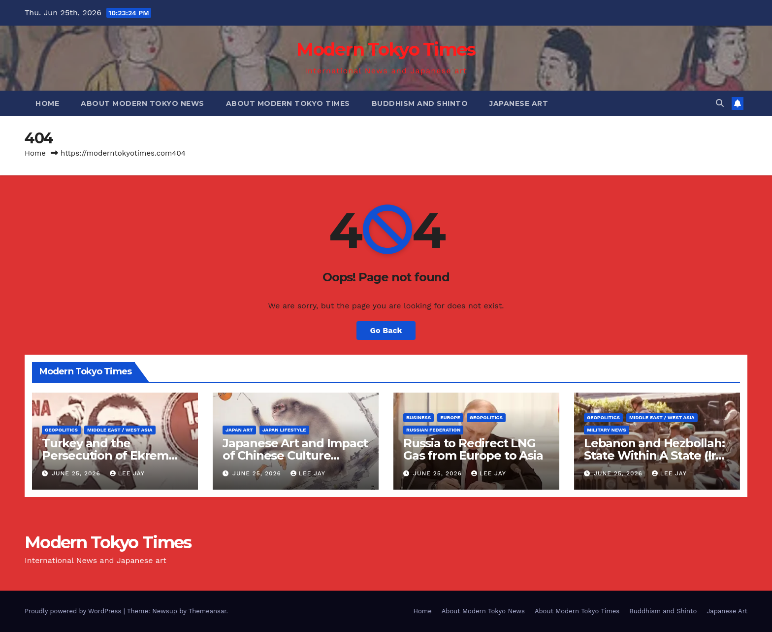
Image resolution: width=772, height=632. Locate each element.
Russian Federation (433, 429)
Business (418, 417)
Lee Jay (127, 473)
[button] (720, 103)
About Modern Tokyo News (142, 103)
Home (47, 103)
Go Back (386, 330)
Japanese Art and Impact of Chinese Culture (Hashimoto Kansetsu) (295, 455)
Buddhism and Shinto (420, 103)
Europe (450, 417)
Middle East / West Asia (120, 429)
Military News (606, 429)
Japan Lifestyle (284, 429)
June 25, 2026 (77, 473)
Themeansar (207, 611)
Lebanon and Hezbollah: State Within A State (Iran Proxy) (657, 455)
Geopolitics (61, 429)
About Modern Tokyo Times (288, 103)
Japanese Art (518, 103)
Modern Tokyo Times (385, 49)
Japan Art (239, 429)
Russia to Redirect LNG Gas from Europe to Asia (473, 449)
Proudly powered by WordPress (74, 611)
